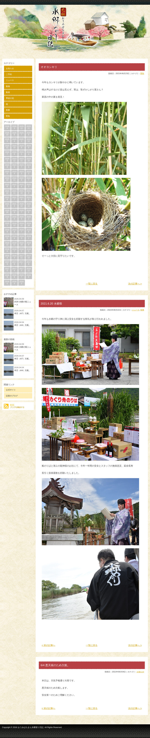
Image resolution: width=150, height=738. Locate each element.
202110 (21, 192)
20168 (14, 276)
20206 (28, 211)
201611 (28, 269)
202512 (21, 127)
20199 (7, 231)
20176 (28, 263)
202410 (14, 147)
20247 (7, 153)
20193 (21, 237)
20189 (28, 244)
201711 (21, 257)
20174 (14, 269)
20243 (7, 160)
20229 (21, 179)
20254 (14, 140)
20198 (14, 231)
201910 (28, 224)
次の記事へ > (135, 283)
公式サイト (11, 390)
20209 (14, 211)
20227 (28, 179)
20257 (21, 134)
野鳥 (8, 116)
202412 (28, 140)
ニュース (10, 80)
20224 (21, 185)
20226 (7, 185)
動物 (8, 86)
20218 (7, 198)
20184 (7, 257)
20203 (21, 218)
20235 (7, 172)
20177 (21, 263)
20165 (7, 282)
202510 (7, 134)
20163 (21, 282)
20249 (21, 147)
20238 (14, 166)
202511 (28, 127)
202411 (7, 147)
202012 (21, 205)
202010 (7, 211)
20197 (21, 231)
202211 (14, 179)
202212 (7, 179)
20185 (28, 250)
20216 (21, 198)
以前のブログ (12, 396)
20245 (21, 153)
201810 (21, 244)
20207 (21, 211)
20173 (21, 269)
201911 (21, 224)
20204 (14, 218)
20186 (21, 250)
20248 (28, 147)
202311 (21, 160)
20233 (21, 172)
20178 (14, 263)
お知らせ (10, 68)
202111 (14, 192)
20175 (7, 269)
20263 (14, 127)
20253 (21, 140)
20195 (7, 237)
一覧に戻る (91, 283)
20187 (14, 250)
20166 (28, 276)
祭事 (8, 110)
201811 (14, 244)
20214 (7, 205)
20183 (14, 257)
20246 (14, 153)
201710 (28, 257)
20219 (28, 192)
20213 (14, 205)
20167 (21, 276)
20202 (28, 218)
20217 (14, 198)
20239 (7, 166)
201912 (14, 224)
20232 (28, 172)
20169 (7, 276)
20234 (14, 172)
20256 (28, 134)
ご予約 (9, 74)
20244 (28, 153)
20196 (28, 231)
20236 (28, 166)
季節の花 (10, 98)
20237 (21, 166)
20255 (7, 140)
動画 (8, 92)
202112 (7, 192)
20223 (28, 185)
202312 (14, 160)
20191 (28, 237)
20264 (7, 127)
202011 (28, 205)
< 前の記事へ (48, 645)
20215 (28, 198)
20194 (14, 237)
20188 (7, 250)
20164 (14, 282)
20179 (7, 263)
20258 (14, 134)
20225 (14, 185)
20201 (7, 224)
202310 (28, 160)
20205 (7, 218)
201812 (7, 244)
